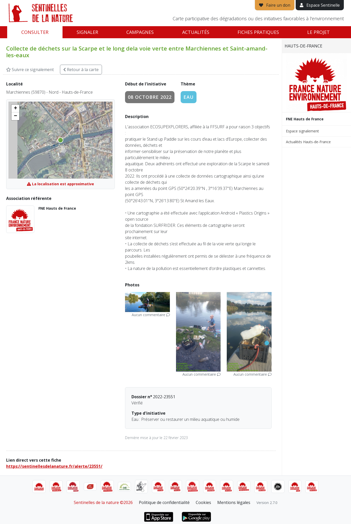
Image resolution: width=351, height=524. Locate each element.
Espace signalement (302, 131)
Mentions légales (233, 502)
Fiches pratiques (258, 32)
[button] (15, 108)
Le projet (318, 32)
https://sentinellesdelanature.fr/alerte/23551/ (54, 466)
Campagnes (140, 32)
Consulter (34, 32)
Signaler (87, 32)
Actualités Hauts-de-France (308, 141)
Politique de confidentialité (164, 502)
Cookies (203, 502)
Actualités (195, 32)
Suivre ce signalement (30, 69)
